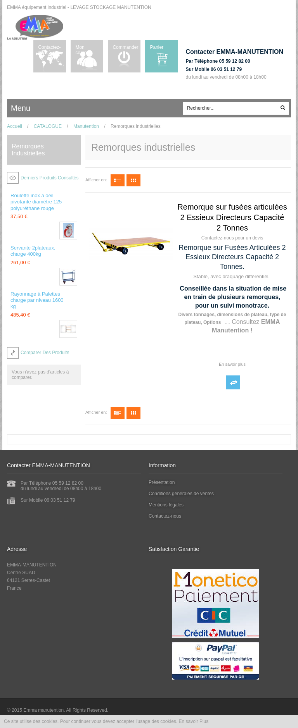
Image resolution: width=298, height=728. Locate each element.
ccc (43, 108)
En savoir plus (232, 364)
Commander (125, 47)
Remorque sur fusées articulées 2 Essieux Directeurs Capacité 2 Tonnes (232, 217)
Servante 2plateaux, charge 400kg (32, 251)
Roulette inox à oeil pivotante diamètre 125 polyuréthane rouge (36, 202)
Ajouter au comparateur (233, 382)
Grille (133, 180)
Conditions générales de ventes (181, 493)
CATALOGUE (48, 126)
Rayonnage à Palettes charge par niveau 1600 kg (37, 300)
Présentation (162, 482)
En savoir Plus (194, 721)
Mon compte (82, 50)
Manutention (86, 126)
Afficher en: (96, 179)
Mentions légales (166, 505)
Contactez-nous (49, 50)
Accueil (14, 126)
